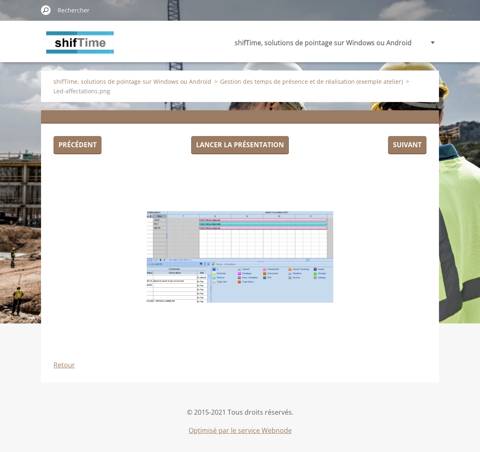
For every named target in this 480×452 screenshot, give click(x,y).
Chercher (46, 9)
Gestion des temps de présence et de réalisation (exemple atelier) (311, 81)
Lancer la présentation (240, 144)
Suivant (407, 144)
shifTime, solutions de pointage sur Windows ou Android (323, 42)
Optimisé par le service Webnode (240, 430)
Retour (64, 364)
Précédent (77, 144)
